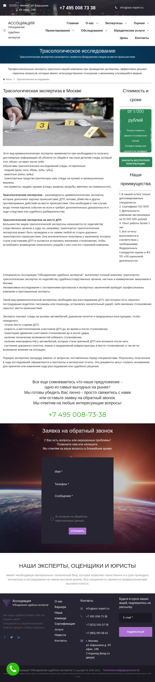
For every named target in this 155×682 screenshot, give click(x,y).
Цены (124, 38)
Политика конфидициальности (121, 670)
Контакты (142, 38)
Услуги (59, 629)
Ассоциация (22, 601)
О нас (92, 23)
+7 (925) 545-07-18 (97, 625)
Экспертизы (116, 23)
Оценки (141, 23)
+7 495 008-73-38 (77, 415)
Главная (73, 23)
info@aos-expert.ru (132, 8)
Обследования (94, 30)
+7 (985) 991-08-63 (97, 633)
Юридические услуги (131, 30)
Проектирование (60, 30)
